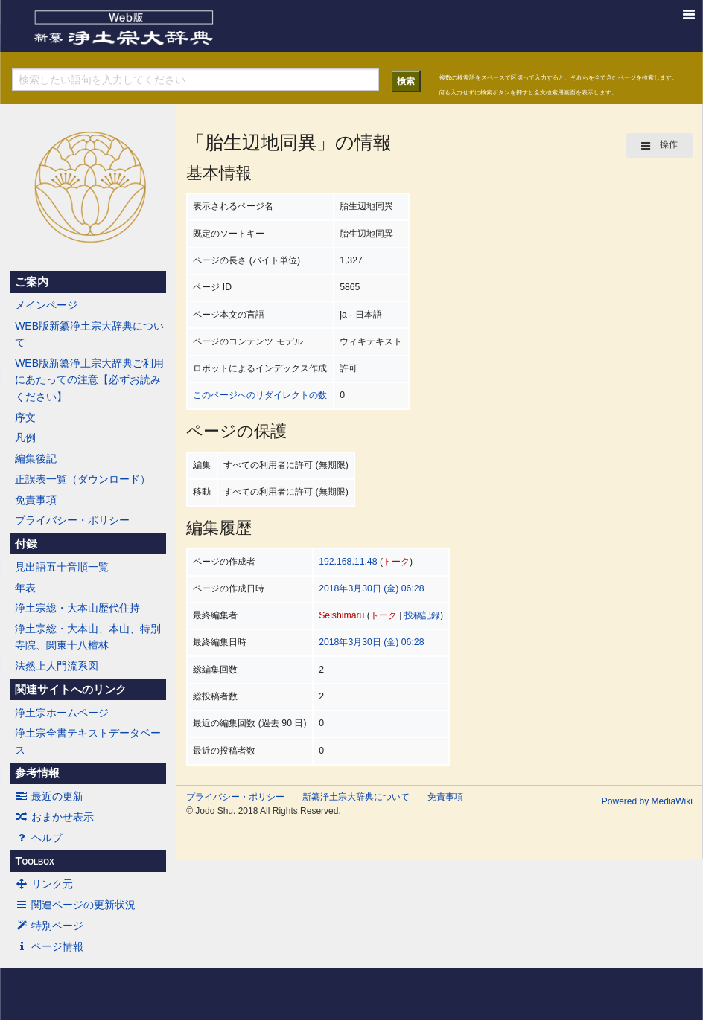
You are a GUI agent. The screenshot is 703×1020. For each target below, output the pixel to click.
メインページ (46, 305)
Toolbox (34, 861)
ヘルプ (39, 838)
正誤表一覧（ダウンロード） (82, 479)
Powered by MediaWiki (647, 801)
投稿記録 (422, 615)
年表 (25, 588)
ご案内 (31, 282)
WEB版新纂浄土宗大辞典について (89, 334)
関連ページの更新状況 (75, 905)
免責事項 (36, 500)
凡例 (25, 437)
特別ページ (49, 925)
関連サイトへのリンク (71, 690)
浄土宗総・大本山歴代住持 (77, 608)
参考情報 (37, 773)
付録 (26, 544)
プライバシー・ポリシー (72, 520)
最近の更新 (49, 796)
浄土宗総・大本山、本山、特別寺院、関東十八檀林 (88, 637)
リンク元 (44, 884)
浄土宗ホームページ (62, 713)
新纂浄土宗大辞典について (356, 797)
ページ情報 (49, 946)
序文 (25, 417)
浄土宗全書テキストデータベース (88, 741)
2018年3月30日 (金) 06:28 (371, 588)
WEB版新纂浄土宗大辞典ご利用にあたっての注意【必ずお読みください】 (89, 379)
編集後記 (36, 458)
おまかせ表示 (54, 817)
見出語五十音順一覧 (62, 567)
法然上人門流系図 (56, 666)
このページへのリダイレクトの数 (260, 395)
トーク (396, 561)
